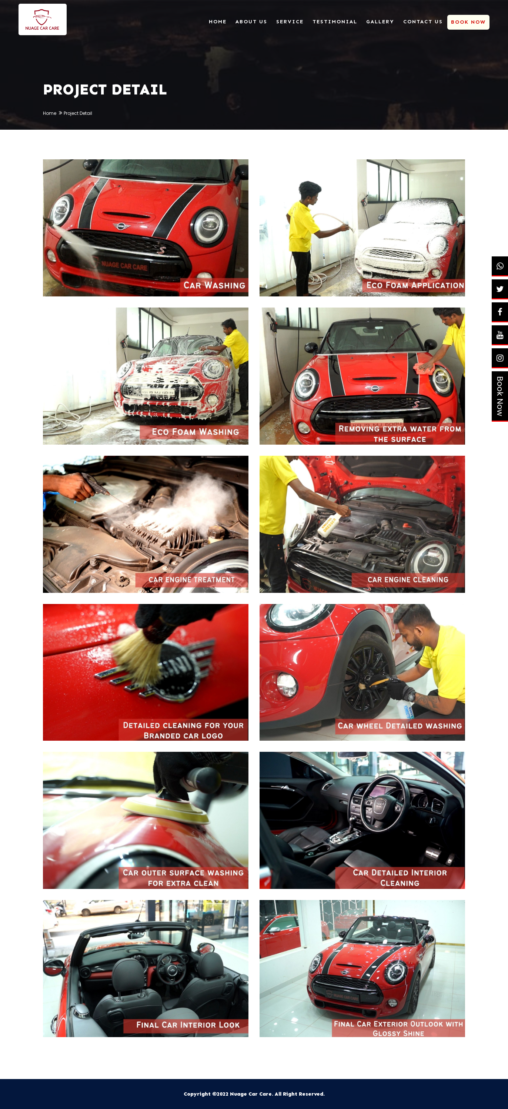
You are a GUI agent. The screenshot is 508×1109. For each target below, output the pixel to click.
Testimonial (335, 22)
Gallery (380, 22)
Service (290, 22)
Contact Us (423, 22)
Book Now (500, 396)
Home (218, 22)
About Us (251, 22)
